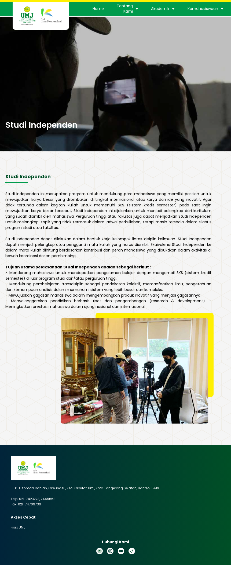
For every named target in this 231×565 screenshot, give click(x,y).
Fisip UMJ (18, 527)
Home (98, 8)
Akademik (160, 8)
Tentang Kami (125, 8)
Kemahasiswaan (203, 8)
